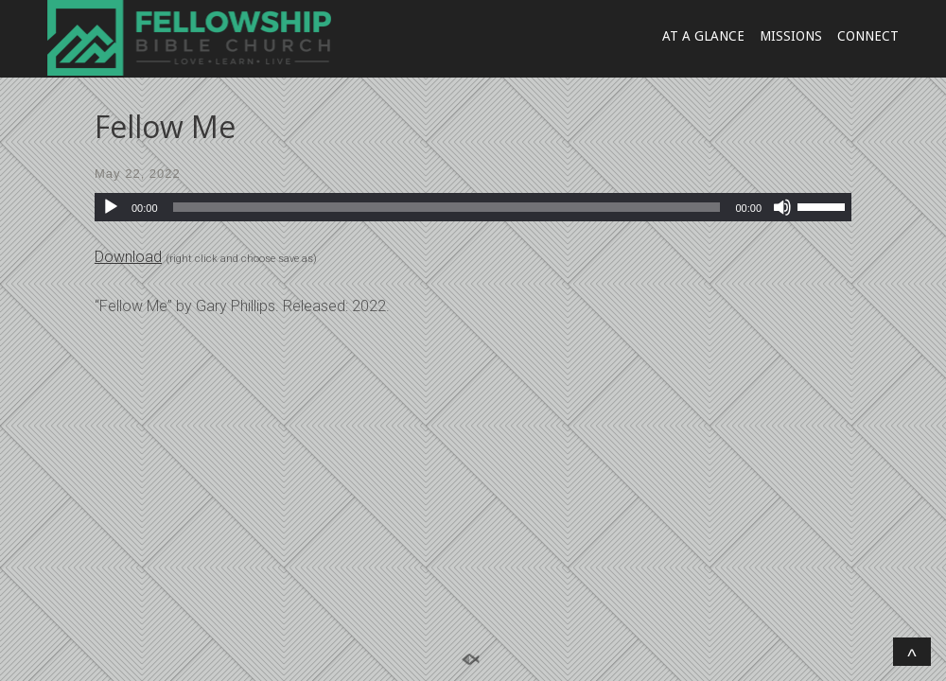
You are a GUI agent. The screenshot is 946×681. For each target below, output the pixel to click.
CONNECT (868, 36)
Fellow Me (165, 126)
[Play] (110, 207)
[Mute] (782, 207)
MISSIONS (791, 36)
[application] (473, 207)
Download (128, 257)
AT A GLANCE (703, 36)
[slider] (447, 207)
